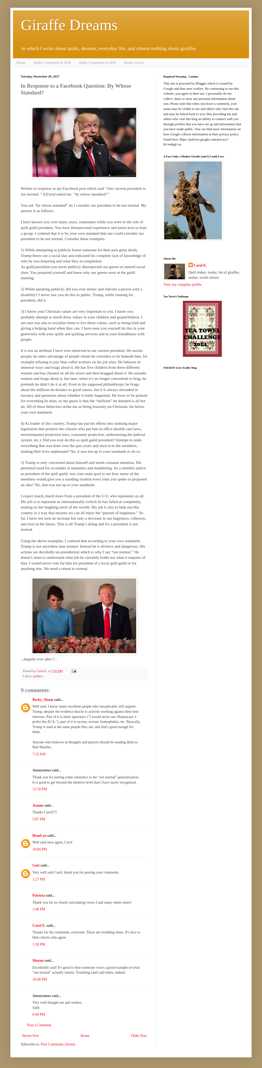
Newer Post (30, 1036)
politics (38, 676)
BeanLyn (39, 835)
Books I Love (134, 63)
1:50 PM (38, 944)
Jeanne (37, 805)
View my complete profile (182, 285)
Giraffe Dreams (69, 24)
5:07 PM (38, 819)
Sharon (38, 960)
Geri (35, 865)
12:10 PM (39, 789)
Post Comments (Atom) (58, 1044)
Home (21, 63)
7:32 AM (38, 754)
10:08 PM (39, 979)
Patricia (38, 895)
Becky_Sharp (42, 700)
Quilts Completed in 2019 (97, 63)
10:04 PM (39, 849)
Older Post (139, 1036)
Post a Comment (39, 1025)
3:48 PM (38, 909)
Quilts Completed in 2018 (52, 63)
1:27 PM (38, 879)
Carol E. (38, 925)
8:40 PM (38, 1014)
